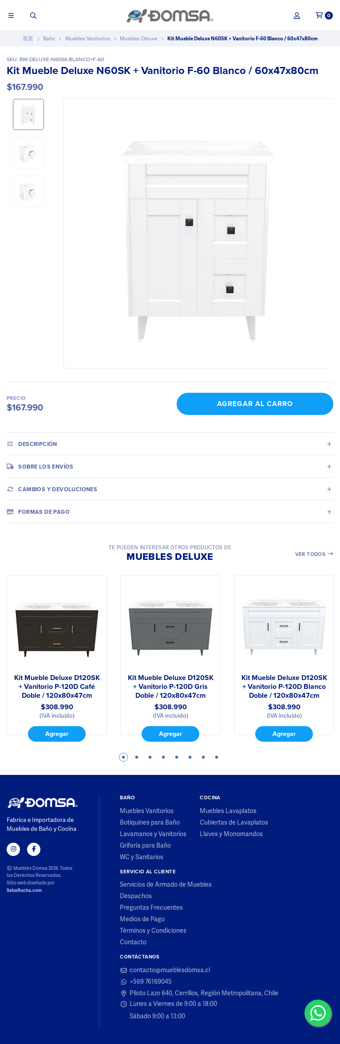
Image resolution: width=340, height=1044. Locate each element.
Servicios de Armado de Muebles (166, 885)
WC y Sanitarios (141, 857)
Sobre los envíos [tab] (40, 466)
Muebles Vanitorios (87, 38)
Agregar (56, 734)
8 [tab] (216, 757)
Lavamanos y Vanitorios (153, 834)
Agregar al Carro (255, 404)
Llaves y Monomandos (231, 834)
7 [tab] (203, 757)
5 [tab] (176, 757)
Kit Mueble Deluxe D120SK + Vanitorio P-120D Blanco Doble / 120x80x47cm (284, 686)
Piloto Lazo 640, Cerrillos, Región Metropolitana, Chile (199, 993)
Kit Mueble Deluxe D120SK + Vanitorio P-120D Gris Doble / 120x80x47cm (170, 686)
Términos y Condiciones (153, 931)
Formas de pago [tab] (38, 511)
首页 (28, 38)
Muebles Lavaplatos (228, 811)
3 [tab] (150, 757)
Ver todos (314, 554)
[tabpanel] (57, 658)
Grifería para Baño (145, 846)
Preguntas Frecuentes (151, 908)
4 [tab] (163, 757)
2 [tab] (136, 757)
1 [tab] (123, 757)
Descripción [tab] (32, 444)
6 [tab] (190, 757)
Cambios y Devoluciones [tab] (52, 489)
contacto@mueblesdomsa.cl (165, 970)
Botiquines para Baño (150, 823)
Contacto (133, 942)
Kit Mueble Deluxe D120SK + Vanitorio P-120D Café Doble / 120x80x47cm (57, 686)
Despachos (136, 896)
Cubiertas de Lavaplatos (234, 823)
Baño (49, 38)
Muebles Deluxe (138, 38)
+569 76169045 (146, 982)
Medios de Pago (142, 919)
